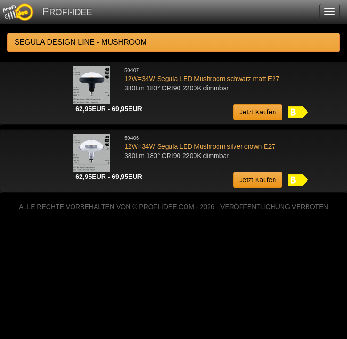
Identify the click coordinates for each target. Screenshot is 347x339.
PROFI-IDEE (67, 11)
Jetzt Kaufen (257, 112)
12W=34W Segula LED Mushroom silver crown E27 (199, 146)
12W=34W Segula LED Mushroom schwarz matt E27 (202, 78)
